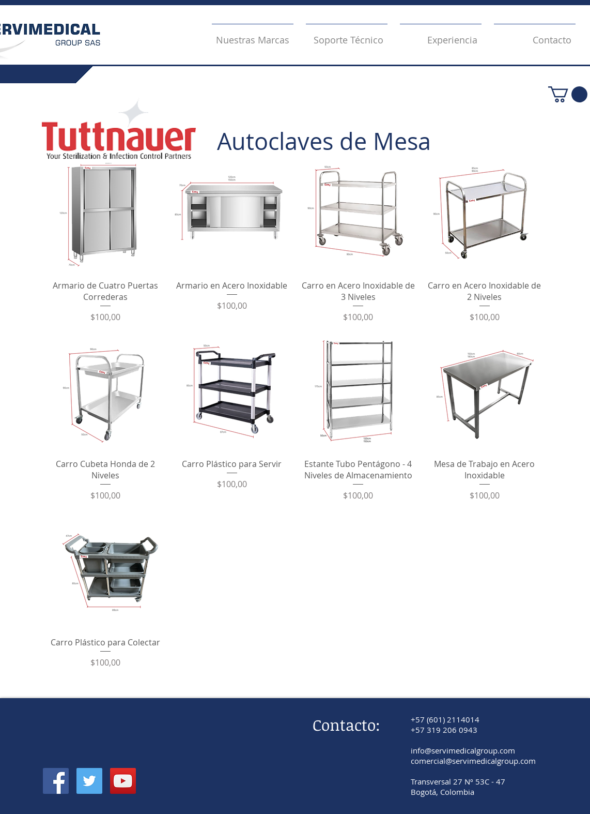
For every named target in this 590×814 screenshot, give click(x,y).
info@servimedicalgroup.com (463, 750)
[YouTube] (123, 781)
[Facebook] (56, 781)
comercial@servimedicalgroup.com (473, 761)
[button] (567, 94)
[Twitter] (89, 781)
